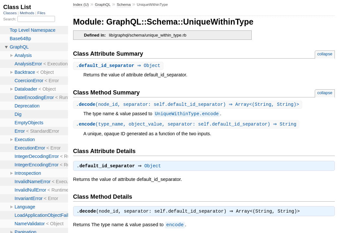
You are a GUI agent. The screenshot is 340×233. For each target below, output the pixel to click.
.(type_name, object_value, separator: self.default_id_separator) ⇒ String (187, 125)
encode (175, 227)
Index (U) (81, 4)
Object (154, 167)
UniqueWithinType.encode (187, 114)
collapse (325, 53)
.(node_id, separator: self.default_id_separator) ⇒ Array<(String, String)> (188, 105)
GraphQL (103, 4)
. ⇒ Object (119, 66)
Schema (124, 4)
